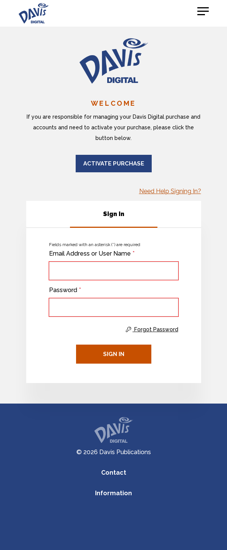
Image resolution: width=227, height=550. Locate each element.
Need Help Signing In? (170, 191)
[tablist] (113, 214)
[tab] (113, 214)
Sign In (113, 354)
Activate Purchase (113, 163)
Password (65, 290)
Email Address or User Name (92, 253)
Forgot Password (152, 329)
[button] (203, 11)
